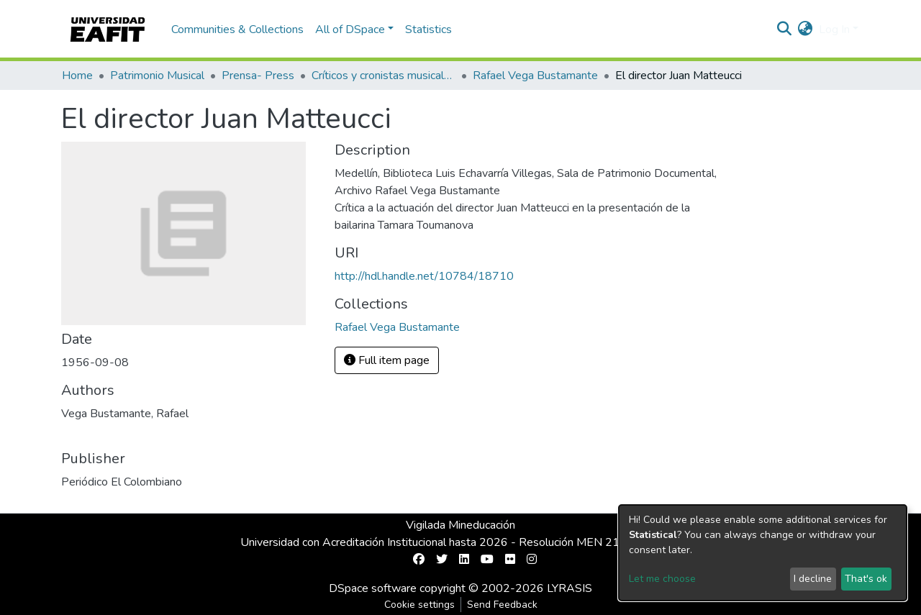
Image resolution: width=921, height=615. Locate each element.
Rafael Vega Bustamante (535, 75)
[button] (806, 29)
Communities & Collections (237, 29)
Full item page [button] (387, 360)
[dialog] (763, 553)
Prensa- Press (258, 75)
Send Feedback (502, 604)
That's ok (866, 579)
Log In (834, 29)
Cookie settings (419, 604)
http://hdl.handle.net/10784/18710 (424, 276)
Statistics (428, 29)
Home (77, 75)
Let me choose (662, 579)
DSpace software (373, 588)
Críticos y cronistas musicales (383, 75)
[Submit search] (785, 29)
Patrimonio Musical (157, 75)
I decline (813, 579)
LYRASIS (569, 588)
